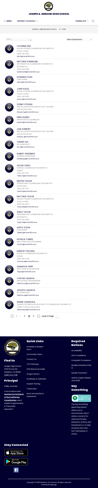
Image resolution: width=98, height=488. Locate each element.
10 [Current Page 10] (29, 316)
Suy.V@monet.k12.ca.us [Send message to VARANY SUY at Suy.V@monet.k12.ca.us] (25, 147)
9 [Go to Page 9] (24, 316)
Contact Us (31, 359)
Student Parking (33, 384)
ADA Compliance (78, 355)
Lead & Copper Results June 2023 (81, 379)
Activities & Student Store (35, 348)
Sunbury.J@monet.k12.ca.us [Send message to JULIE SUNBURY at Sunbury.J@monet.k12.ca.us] (27, 137)
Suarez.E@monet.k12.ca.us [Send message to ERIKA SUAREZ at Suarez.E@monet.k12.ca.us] (27, 122)
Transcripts (32, 388)
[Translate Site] (82, 21)
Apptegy (53, 485)
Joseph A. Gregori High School (44, 29)
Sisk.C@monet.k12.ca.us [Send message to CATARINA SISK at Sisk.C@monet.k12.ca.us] (26, 56)
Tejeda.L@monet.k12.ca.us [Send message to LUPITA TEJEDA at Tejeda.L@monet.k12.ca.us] (27, 232)
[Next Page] (38, 316)
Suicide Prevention (79, 373)
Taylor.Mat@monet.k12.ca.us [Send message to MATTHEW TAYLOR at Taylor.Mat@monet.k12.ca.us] (27, 207)
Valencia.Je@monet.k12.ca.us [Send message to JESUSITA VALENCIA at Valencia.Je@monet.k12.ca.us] (28, 295)
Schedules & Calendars (36, 379)
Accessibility (76, 350)
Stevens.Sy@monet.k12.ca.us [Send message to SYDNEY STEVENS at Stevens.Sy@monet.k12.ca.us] (27, 112)
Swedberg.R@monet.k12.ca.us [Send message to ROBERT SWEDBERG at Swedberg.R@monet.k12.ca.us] (28, 159)
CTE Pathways (33, 364)
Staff (64, 29)
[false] (19, 39)
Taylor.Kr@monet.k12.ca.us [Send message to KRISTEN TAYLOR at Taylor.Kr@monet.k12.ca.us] (27, 191)
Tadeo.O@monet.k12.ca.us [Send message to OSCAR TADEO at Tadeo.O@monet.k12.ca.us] (27, 176)
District (21, 21)
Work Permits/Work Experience (35, 395)
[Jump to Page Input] (57, 316)
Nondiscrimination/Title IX (81, 366)
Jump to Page (47, 316)
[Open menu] (7, 21)
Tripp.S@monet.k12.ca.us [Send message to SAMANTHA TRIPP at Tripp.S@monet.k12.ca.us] (26, 272)
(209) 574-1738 (10, 375)
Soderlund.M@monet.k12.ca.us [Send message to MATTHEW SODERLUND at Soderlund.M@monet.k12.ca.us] (28, 72)
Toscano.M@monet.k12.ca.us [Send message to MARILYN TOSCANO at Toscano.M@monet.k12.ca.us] (28, 261)
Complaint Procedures (81, 360)
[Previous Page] (12, 316)
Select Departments (74, 39)
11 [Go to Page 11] (33, 316)
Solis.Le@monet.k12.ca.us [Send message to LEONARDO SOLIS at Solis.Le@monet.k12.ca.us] (26, 82)
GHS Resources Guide (36, 369)
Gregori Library (33, 374)
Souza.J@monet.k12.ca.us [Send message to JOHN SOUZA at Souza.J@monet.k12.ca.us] (26, 99)
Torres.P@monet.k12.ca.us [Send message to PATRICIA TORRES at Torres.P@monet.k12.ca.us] (26, 244)
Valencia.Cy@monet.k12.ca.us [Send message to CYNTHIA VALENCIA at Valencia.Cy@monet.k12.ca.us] (28, 283)
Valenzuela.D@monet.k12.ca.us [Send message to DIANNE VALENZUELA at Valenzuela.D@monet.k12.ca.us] (28, 310)
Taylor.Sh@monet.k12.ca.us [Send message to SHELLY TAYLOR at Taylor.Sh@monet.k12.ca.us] (27, 222)
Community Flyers (34, 354)
